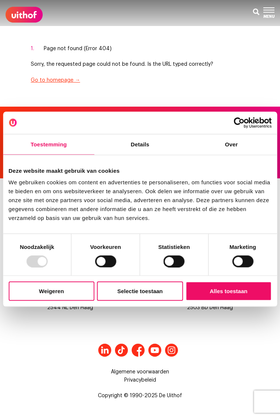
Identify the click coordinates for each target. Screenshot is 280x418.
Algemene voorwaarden (140, 372)
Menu (268, 13)
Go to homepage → (55, 80)
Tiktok (121, 350)
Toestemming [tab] (48, 144)
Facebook (138, 350)
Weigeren (51, 291)
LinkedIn (104, 350)
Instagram (171, 350)
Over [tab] (231, 144)
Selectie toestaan (140, 291)
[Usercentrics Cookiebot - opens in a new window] (239, 122)
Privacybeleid (140, 380)
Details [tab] (140, 144)
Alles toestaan (228, 291)
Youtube (154, 350)
